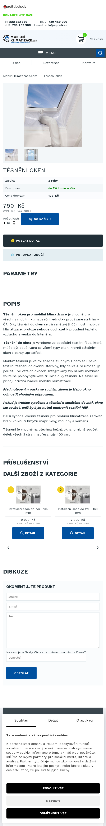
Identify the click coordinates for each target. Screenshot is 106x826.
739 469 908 (21, 25)
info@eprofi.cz (56, 25)
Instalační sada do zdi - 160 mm (78, 510)
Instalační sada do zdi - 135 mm (28, 510)
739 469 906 (57, 21)
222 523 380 (18, 21)
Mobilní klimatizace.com (20, 76)
